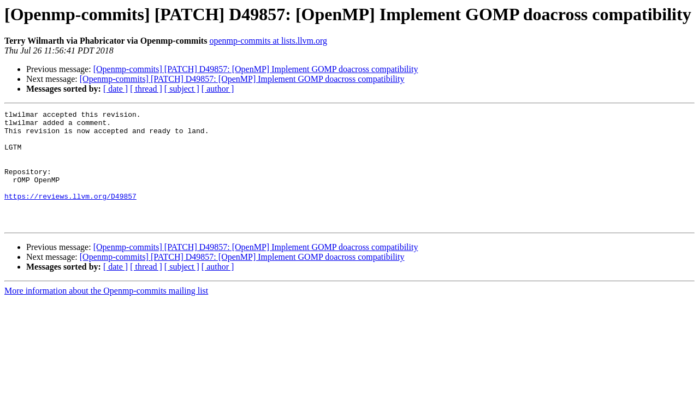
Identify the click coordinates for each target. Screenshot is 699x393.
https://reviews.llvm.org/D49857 (70, 214)
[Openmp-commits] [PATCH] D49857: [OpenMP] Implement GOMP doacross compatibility (255, 69)
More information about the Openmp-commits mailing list (106, 313)
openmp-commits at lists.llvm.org (268, 40)
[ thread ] (146, 88)
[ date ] (115, 88)
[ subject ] (181, 88)
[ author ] (218, 88)
